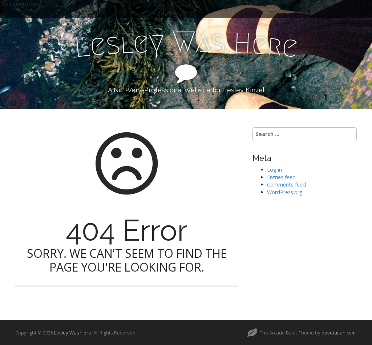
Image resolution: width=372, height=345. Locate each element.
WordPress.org (285, 192)
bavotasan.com (339, 332)
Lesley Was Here (72, 332)
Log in (274, 169)
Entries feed (281, 177)
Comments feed (286, 184)
